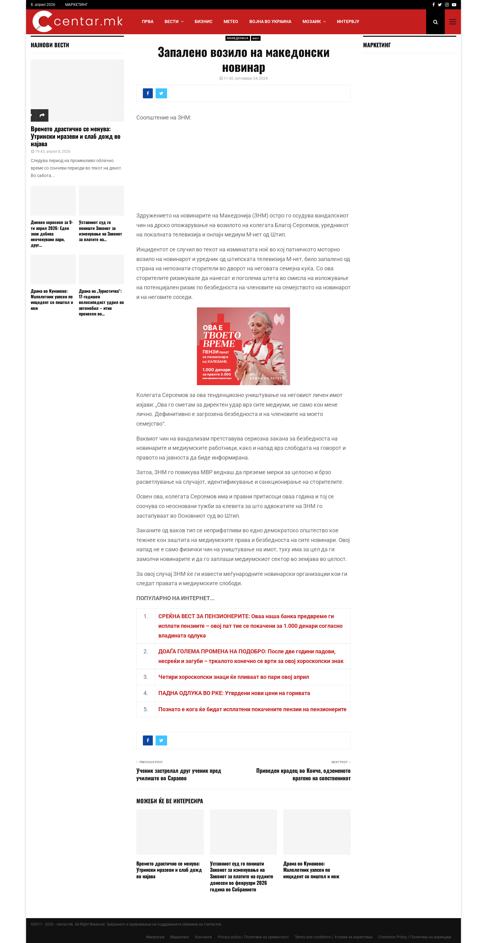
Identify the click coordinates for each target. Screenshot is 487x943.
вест (256, 38)
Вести (172, 21)
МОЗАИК (312, 21)
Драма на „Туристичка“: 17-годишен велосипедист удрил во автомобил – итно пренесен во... (101, 301)
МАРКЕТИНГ (76, 4)
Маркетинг (179, 937)
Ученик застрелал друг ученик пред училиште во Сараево (178, 774)
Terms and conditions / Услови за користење (333, 937)
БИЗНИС (203, 21)
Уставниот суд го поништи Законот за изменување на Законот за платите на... (100, 230)
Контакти (203, 937)
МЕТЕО (231, 21)
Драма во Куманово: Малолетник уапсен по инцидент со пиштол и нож (311, 870)
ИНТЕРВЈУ (348, 21)
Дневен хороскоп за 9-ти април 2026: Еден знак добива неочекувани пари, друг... (52, 233)
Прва (147, 21)
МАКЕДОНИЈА (237, 38)
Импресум (155, 937)
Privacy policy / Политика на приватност (253, 937)
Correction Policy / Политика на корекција (414, 937)
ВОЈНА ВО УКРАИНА (270, 21)
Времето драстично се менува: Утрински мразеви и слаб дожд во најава (169, 870)
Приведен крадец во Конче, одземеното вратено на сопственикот (303, 774)
